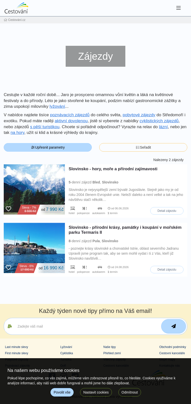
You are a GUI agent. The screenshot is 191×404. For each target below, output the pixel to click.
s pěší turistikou (44, 126)
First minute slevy (16, 353)
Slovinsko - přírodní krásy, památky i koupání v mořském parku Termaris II (125, 230)
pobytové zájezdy (139, 115)
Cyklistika (66, 353)
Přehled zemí (112, 353)
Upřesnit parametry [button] (48, 147)
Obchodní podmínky (172, 347)
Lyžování (66, 347)
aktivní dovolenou (71, 120)
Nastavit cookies (96, 392)
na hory (17, 132)
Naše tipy (109, 347)
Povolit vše (62, 392)
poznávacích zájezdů (70, 115)
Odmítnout (130, 392)
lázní (163, 126)
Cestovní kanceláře (172, 353)
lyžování (57, 106)
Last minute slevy (16, 347)
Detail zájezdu (166, 211)
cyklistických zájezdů (159, 120)
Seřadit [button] (143, 147)
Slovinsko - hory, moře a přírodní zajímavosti (113, 169)
